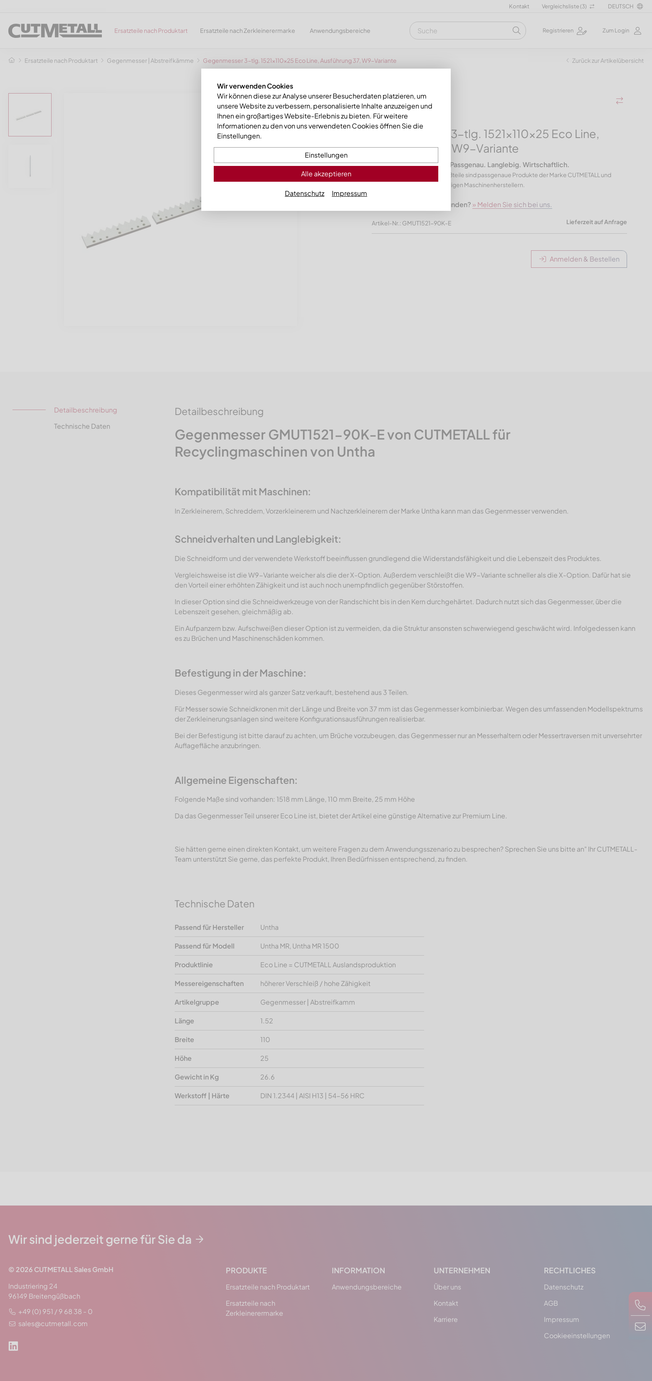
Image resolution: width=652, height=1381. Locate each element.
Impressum (349, 193)
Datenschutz (304, 193)
